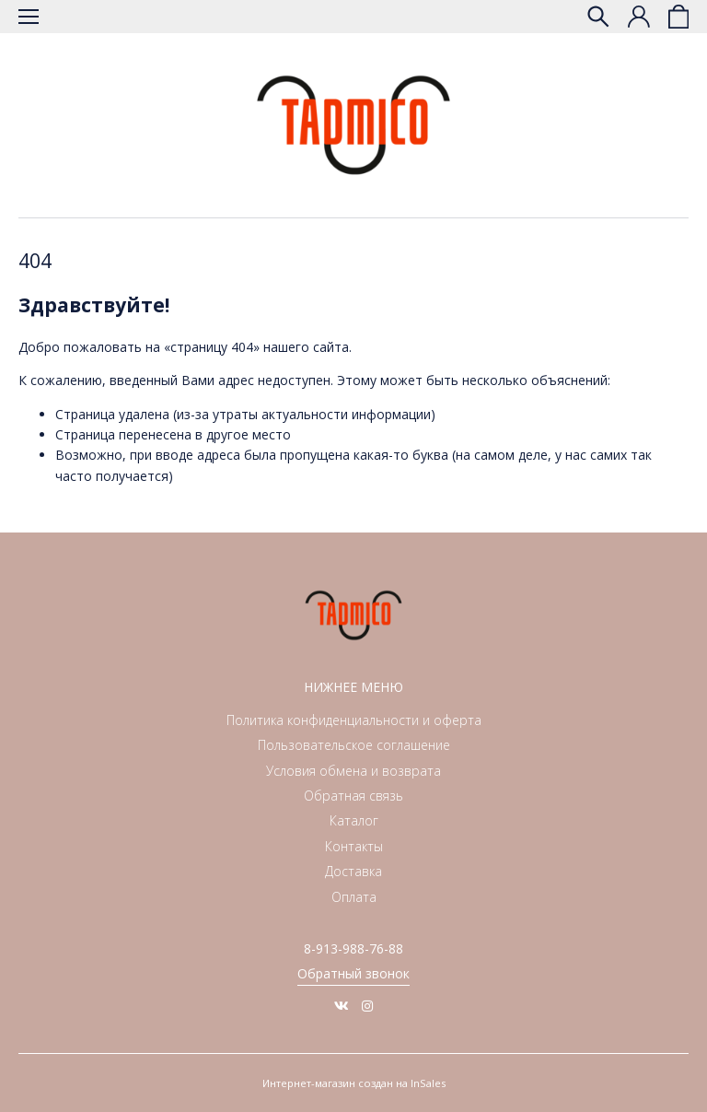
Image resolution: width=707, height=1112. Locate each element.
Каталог (354, 820)
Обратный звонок (353, 973)
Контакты (354, 846)
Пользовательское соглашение (354, 745)
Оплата (354, 897)
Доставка (353, 871)
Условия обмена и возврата (353, 770)
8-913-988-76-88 (353, 948)
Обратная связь (353, 795)
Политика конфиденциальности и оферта (353, 720)
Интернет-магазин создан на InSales (354, 1083)
